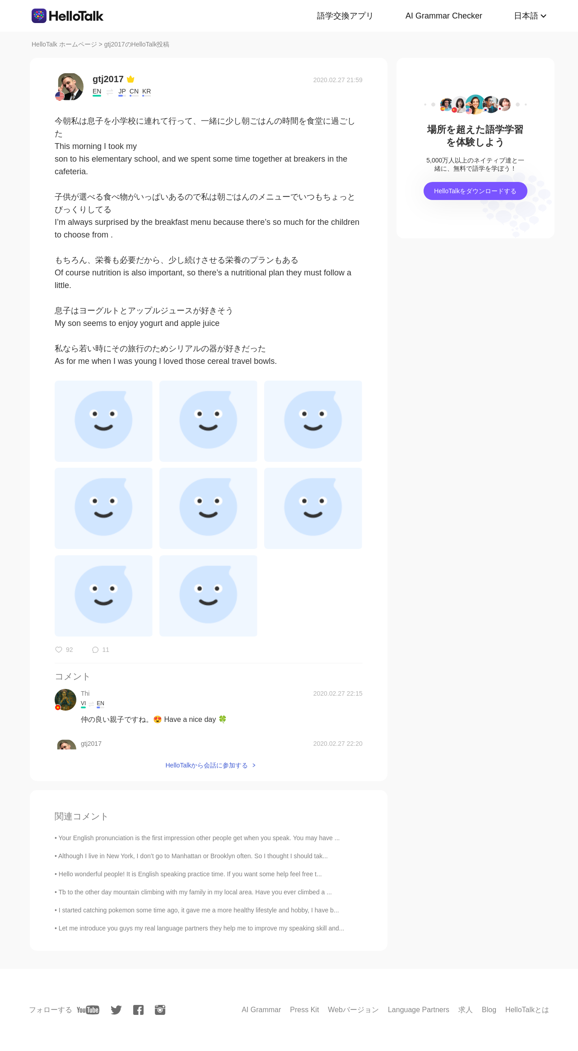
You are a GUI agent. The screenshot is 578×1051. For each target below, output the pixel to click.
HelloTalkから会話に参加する (206, 765)
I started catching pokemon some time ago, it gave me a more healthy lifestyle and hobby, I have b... (199, 910)
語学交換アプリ (345, 15)
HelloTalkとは (527, 1010)
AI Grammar (261, 1010)
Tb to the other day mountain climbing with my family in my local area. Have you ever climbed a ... (195, 892)
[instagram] (160, 1010)
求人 (465, 1010)
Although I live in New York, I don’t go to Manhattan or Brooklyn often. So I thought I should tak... (193, 856)
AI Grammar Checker (444, 15)
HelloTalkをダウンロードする (475, 191)
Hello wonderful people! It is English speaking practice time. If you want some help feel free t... (190, 874)
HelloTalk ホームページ (64, 44)
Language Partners (418, 1010)
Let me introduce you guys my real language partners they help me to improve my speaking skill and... (202, 928)
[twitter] (116, 1010)
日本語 (526, 15)
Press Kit (304, 1010)
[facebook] (138, 1010)
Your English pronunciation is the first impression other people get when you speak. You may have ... (199, 838)
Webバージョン (353, 1010)
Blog (489, 1010)
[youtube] (88, 1009)
